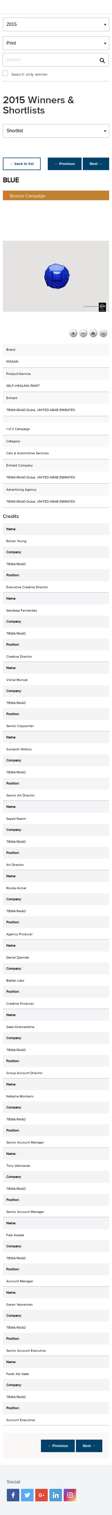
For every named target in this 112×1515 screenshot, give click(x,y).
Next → (96, 164)
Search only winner (29, 74)
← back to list (22, 164)
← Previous (65, 164)
